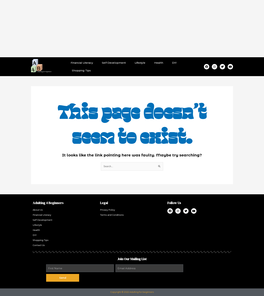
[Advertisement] (132, 28)
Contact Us (39, 245)
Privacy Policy (107, 210)
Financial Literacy (82, 62)
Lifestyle (140, 62)
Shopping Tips (81, 70)
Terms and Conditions (112, 215)
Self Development (114, 62)
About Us (38, 210)
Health (158, 62)
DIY (174, 62)
